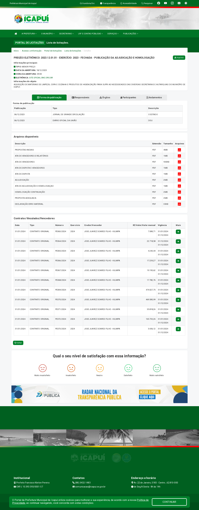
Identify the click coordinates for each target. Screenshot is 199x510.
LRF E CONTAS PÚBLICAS (90, 33)
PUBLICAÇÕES (130, 33)
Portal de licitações (53, 51)
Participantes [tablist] (131, 97)
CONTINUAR (169, 501)
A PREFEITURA (29, 33)
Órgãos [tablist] (105, 97)
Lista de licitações (72, 51)
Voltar (18, 343)
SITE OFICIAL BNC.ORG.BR (41, 77)
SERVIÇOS (113, 33)
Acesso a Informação (32, 51)
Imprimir (179, 58)
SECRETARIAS (66, 33)
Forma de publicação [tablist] (44, 97)
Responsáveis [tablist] (78, 97)
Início (16, 51)
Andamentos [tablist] (159, 97)
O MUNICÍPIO (48, 33)
